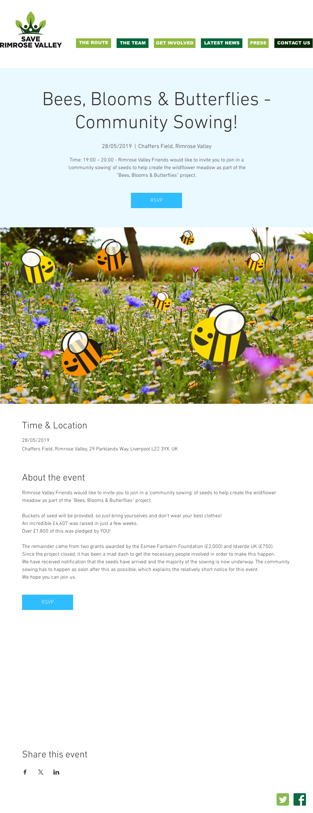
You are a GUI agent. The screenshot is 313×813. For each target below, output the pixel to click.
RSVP (156, 200)
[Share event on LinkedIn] (56, 772)
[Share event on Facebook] (25, 772)
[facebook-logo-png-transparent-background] (300, 799)
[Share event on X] (41, 772)
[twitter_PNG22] (283, 799)
